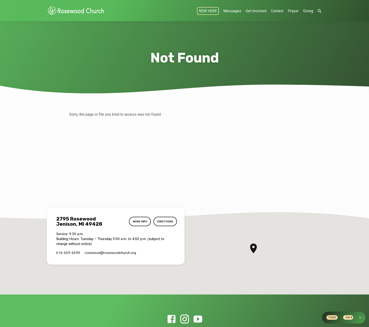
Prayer (293, 11)
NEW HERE (208, 11)
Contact (277, 11)
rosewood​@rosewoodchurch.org (110, 253)
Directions (165, 221)
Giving (308, 11)
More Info (139, 221)
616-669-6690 (68, 253)
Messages (232, 11)
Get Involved (256, 11)
